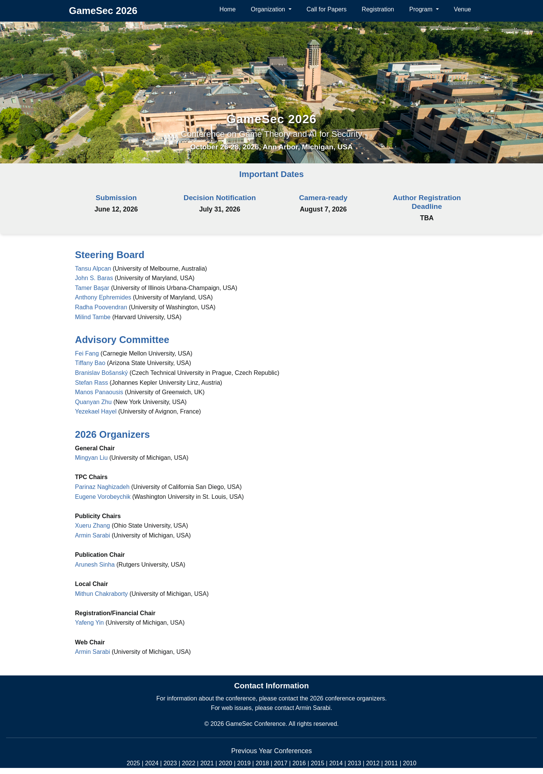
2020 (225, 763)
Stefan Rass (91, 382)
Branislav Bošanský (101, 373)
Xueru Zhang (92, 525)
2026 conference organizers (347, 698)
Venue (462, 9)
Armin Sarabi (92, 535)
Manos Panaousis (99, 392)
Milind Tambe (93, 317)
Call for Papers (327, 9)
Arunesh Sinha (95, 564)
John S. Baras (95, 278)
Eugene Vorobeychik (103, 497)
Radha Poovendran (102, 307)
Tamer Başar (93, 288)
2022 (188, 763)
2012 (373, 763)
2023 (170, 763)
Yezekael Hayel (96, 411)
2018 (262, 763)
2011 (391, 763)
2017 (281, 763)
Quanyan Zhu (93, 402)
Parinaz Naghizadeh (102, 487)
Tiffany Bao (90, 363)
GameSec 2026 (271, 119)
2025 (133, 763)
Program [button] (421, 9)
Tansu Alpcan (94, 268)
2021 (207, 763)
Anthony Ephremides (104, 297)
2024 (152, 763)
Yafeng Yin (89, 622)
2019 (244, 763)
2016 (299, 763)
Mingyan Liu (91, 457)
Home (228, 9)
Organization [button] (269, 9)
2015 (318, 763)
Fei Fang (87, 353)
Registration (378, 9)
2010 (410, 763)
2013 (354, 763)
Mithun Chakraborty (101, 594)
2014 (336, 763)
